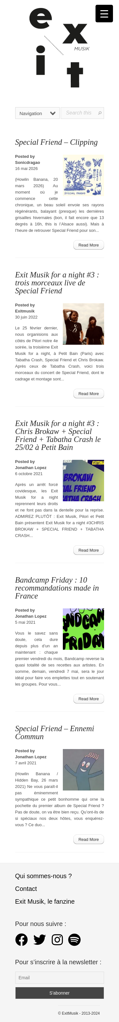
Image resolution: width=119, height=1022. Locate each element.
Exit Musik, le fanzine (45, 901)
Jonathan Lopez (31, 467)
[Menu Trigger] (104, 13)
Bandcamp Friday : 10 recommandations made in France (57, 588)
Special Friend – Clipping (56, 142)
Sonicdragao (27, 162)
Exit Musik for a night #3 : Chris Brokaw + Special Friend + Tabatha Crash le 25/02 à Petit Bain (58, 435)
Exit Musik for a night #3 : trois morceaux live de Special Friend (57, 282)
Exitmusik (25, 311)
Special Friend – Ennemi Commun (54, 732)
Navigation (38, 113)
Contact (26, 888)
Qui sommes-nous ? (43, 875)
